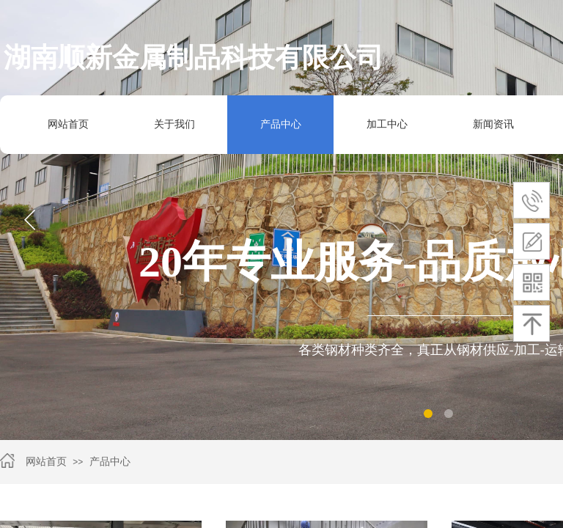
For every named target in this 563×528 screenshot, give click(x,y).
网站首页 (68, 124)
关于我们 (174, 124)
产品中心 (109, 461)
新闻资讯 (493, 124)
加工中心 (380, 125)
